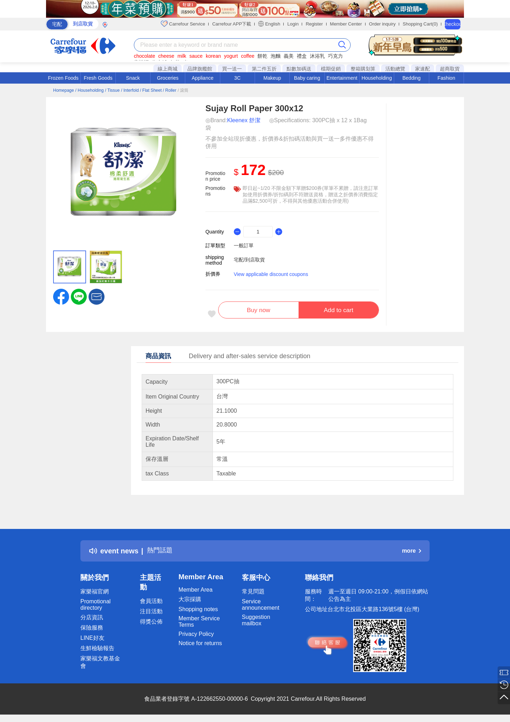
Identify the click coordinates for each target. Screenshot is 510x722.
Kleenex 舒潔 (243, 120)
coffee (247, 56)
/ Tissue (112, 90)
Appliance (203, 78)
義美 (289, 56)
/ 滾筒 (183, 90)
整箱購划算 (363, 69)
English (269, 24)
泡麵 (275, 56)
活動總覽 (395, 69)
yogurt (231, 56)
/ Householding (89, 90)
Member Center (346, 24)
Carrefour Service (183, 24)
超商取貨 (450, 69)
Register (314, 24)
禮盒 (302, 56)
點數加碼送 (299, 69)
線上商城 (167, 69)
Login (293, 24)
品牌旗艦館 (199, 69)
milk (181, 56)
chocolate (144, 56)
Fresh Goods (98, 78)
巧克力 (335, 56)
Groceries (167, 78)
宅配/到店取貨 (249, 260)
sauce (196, 56)
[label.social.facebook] (61, 296)
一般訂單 (244, 245)
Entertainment (342, 78)
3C (237, 78)
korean (213, 56)
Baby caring (307, 78)
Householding (377, 78)
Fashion (446, 78)
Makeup (272, 78)
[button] (96, 296)
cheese (166, 56)
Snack (133, 78)
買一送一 (232, 69)
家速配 (422, 69)
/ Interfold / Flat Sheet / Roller (148, 90)
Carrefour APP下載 (231, 24)
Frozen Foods (63, 78)
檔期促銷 (331, 69)
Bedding (411, 78)
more (411, 552)
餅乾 (262, 56)
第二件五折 (264, 69)
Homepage (63, 90)
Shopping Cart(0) (420, 24)
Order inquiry (382, 24)
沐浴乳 (317, 56)
